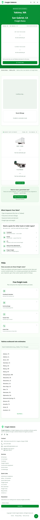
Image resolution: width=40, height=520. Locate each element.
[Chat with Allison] (36, 516)
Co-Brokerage (4, 469)
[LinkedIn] (7, 434)
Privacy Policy (18, 515)
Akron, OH (6, 360)
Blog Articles (4, 490)
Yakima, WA (12, 70)
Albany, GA (6, 366)
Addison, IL (6, 357)
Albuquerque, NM (8, 374)
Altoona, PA (6, 401)
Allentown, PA (7, 392)
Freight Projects (5, 463)
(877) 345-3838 (7, 443)
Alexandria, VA (7, 377)
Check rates (20, 62)
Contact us (3, 493)
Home (12, 515)
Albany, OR (6, 369)
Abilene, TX (6, 354)
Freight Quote (4, 482)
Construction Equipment (7, 465)
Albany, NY (6, 372)
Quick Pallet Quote (5, 480)
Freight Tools (4, 488)
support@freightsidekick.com (11, 446)
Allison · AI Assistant (6, 478)
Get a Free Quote (20, 197)
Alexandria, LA (7, 380)
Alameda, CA (6, 363)
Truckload (3, 461)
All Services (4, 457)
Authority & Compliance (7, 476)
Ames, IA (5, 407)
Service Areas (4, 70)
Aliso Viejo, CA (7, 386)
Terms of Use (26, 515)
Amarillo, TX (6, 404)
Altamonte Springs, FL (9, 398)
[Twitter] (2, 434)
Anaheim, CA (6, 410)
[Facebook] (4, 434)
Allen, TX (5, 389)
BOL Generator (4, 486)
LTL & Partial (4, 459)
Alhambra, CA (7, 383)
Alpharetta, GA (7, 395)
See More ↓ (20, 414)
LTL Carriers (4, 484)
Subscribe (20, 506)
